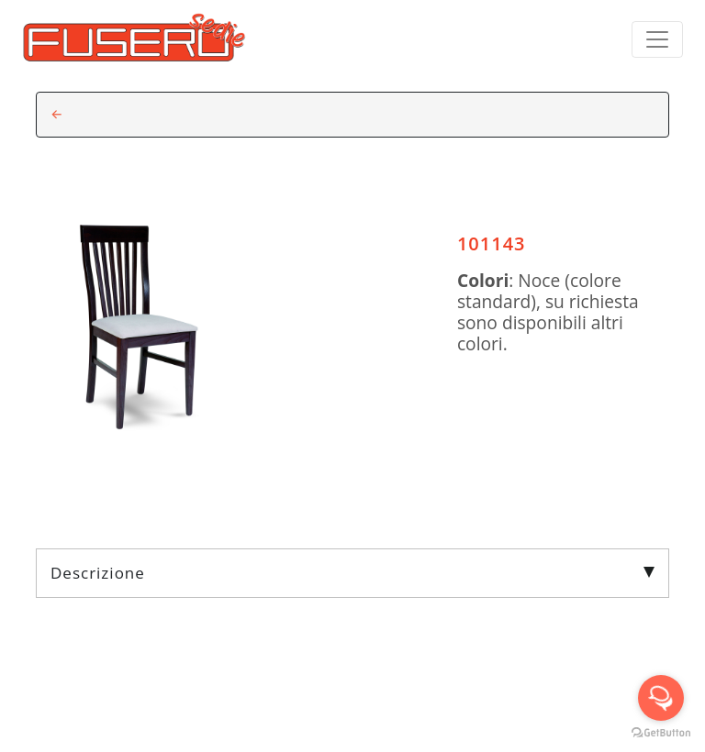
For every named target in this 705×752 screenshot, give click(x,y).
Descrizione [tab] (352, 572)
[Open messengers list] (661, 698)
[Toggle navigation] (657, 39)
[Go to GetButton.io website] (661, 733)
